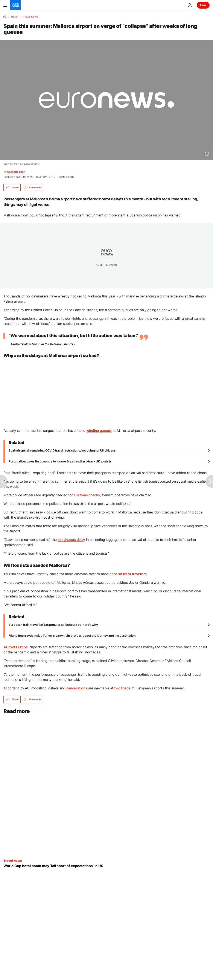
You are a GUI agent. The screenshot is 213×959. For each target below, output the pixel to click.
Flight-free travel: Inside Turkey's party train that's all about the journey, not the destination (72, 635)
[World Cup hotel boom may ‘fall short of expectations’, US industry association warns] (106, 866)
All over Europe (15, 647)
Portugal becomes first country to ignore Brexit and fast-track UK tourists (60, 461)
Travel (14, 16)
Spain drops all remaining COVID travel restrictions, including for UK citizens (62, 450)
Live (203, 5)
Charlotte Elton (16, 171)
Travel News (30, 16)
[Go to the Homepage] (15, 5)
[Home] (4, 16)
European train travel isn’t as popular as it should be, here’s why (53, 624)
